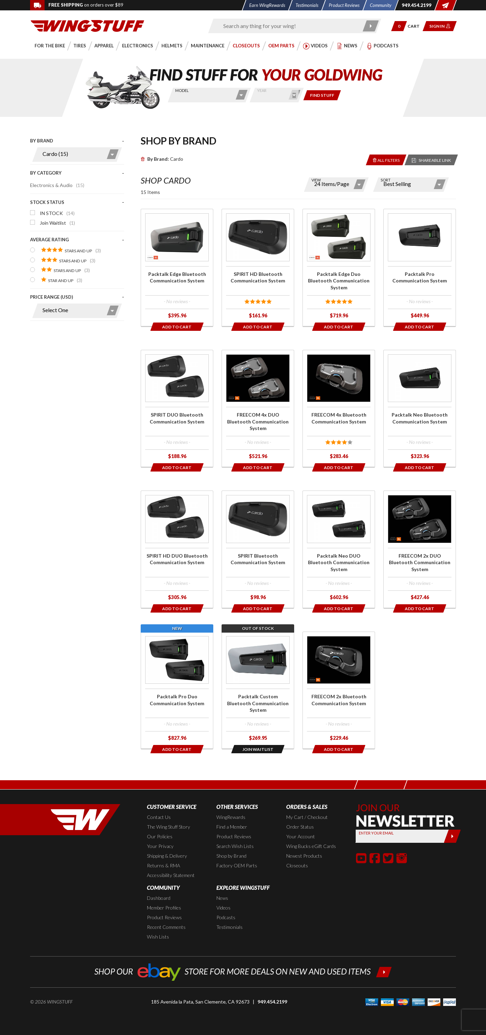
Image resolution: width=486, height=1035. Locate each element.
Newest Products (304, 856)
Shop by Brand (231, 856)
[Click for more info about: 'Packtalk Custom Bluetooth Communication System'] (258, 690)
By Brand (41, 140)
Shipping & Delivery (167, 856)
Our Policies (159, 836)
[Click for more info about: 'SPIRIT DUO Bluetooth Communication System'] (177, 408)
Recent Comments (166, 927)
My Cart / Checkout (307, 817)
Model (182, 90)
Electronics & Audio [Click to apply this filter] (57, 185)
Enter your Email (376, 833)
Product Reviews (233, 836)
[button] (399, 26)
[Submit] (452, 836)
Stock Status (47, 202)
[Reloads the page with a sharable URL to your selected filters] (431, 160)
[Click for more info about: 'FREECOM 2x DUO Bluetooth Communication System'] (419, 549)
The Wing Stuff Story (168, 827)
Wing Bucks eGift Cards (311, 846)
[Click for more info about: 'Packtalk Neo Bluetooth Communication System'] (419, 408)
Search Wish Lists (235, 846)
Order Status (300, 827)
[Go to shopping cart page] (416, 26)
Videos (223, 908)
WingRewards (230, 817)
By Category (46, 173)
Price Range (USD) (51, 297)
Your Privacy (160, 846)
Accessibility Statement (171, 875)
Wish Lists (158, 937)
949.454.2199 (272, 1002)
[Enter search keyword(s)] (289, 25)
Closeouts (297, 865)
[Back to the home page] (87, 25)
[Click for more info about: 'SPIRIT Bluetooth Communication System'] (258, 549)
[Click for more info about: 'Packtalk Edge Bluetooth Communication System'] (177, 267)
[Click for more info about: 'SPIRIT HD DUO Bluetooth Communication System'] (177, 549)
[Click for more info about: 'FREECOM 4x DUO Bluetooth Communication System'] (258, 408)
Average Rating (49, 239)
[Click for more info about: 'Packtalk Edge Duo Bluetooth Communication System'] (339, 267)
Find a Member (231, 827)
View (316, 180)
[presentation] (77, 231)
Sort (386, 180)
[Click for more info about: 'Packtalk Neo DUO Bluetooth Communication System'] (339, 549)
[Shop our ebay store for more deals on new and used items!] (243, 971)
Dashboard (158, 898)
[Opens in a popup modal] (257, 749)
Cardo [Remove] (162, 159)
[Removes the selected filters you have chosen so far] (386, 160)
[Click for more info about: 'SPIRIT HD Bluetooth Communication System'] (258, 267)
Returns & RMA (163, 865)
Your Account (300, 836)
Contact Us (159, 817)
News (222, 898)
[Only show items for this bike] (322, 95)
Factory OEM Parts (236, 865)
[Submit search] (371, 25)
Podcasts (225, 917)
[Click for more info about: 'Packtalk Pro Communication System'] (419, 267)
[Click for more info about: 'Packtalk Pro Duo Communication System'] (177, 690)
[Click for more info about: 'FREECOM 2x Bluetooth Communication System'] (339, 690)
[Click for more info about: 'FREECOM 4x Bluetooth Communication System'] (339, 408)
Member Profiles (164, 908)
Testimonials (229, 927)
